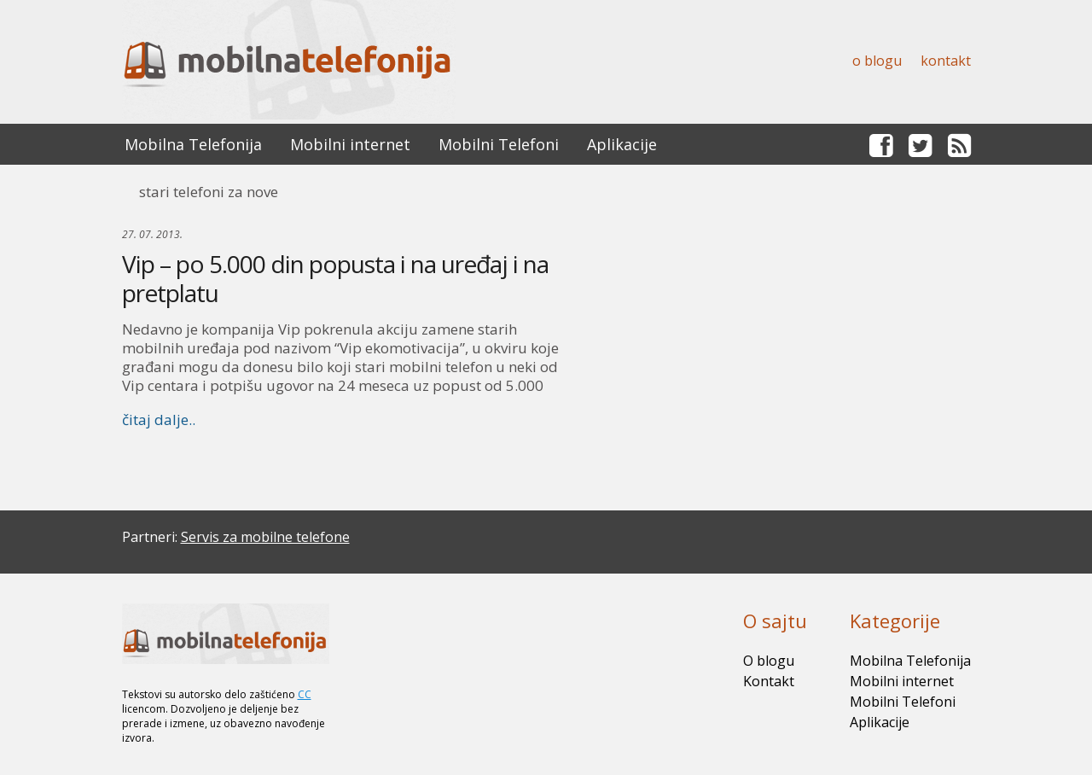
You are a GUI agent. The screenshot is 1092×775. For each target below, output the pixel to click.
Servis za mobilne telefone (265, 536)
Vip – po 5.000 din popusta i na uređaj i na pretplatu (335, 278)
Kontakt (946, 60)
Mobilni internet (350, 144)
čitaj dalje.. (158, 419)
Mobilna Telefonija (193, 144)
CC (304, 694)
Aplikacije (622, 144)
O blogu (877, 60)
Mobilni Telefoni (499, 144)
